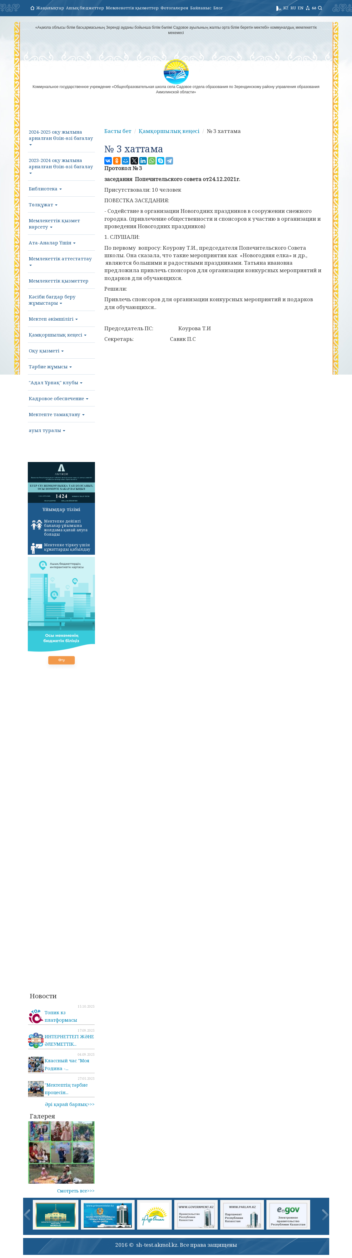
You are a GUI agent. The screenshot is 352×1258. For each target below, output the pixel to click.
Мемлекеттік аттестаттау (60, 260)
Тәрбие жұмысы (50, 366)
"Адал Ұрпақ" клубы (55, 382)
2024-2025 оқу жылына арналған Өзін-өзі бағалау (61, 137)
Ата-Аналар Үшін (52, 242)
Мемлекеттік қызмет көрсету (54, 223)
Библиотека (45, 188)
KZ (286, 8)
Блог (218, 8)
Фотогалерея (174, 8)
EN (301, 8)
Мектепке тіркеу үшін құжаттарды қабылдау (60, 548)
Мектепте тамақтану (57, 414)
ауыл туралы (47, 430)
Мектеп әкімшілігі (53, 319)
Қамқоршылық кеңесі (58, 335)
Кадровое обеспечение (58, 398)
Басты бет (117, 131)
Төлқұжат (43, 204)
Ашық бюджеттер (85, 8)
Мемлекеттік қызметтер (132, 8)
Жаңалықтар (50, 8)
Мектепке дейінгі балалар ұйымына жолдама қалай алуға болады (59, 527)
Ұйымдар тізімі (61, 509)
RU (293, 8)
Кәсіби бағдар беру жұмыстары (52, 299)
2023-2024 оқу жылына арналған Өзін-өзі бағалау (61, 165)
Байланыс (200, 8)
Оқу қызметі (46, 350)
